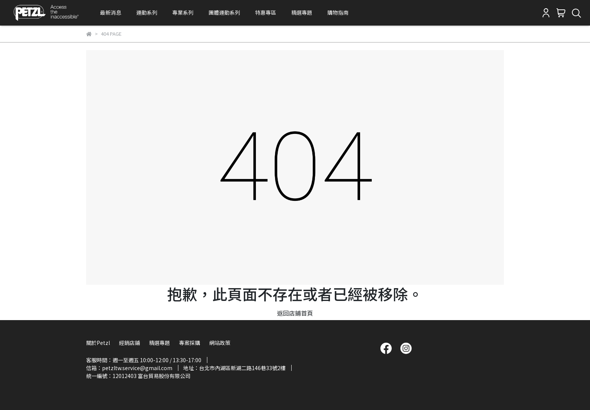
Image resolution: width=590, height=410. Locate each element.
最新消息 (110, 12)
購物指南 (337, 12)
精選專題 (301, 12)
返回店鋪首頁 (295, 312)
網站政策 (219, 342)
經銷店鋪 (129, 342)
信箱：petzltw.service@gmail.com (129, 368)
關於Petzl (98, 342)
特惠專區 (265, 12)
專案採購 (189, 342)
